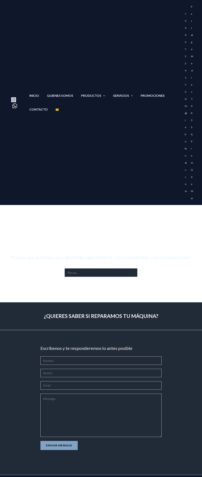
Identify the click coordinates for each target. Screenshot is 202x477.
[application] (99, 78)
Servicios (117, 78)
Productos (89, 78)
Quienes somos (58, 78)
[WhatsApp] (15, 88)
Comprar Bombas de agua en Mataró (24, 459)
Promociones (146, 78)
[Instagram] (13, 82)
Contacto (38, 92)
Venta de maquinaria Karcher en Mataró (26, 465)
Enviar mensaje (59, 412)
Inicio (33, 78)
